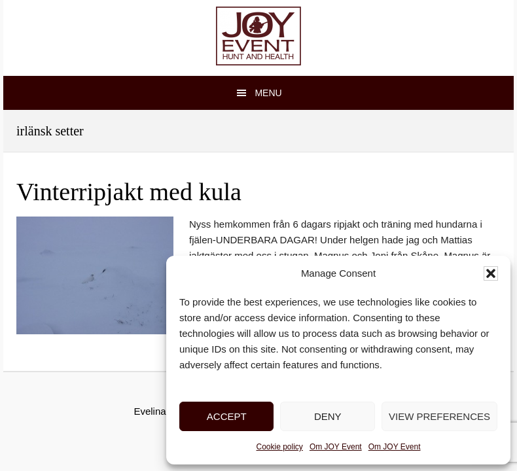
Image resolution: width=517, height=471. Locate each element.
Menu (268, 93)
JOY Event (258, 36)
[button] (490, 273)
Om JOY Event (336, 446)
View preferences (439, 416)
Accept (227, 416)
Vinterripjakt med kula (128, 191)
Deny (328, 416)
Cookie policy (280, 446)
